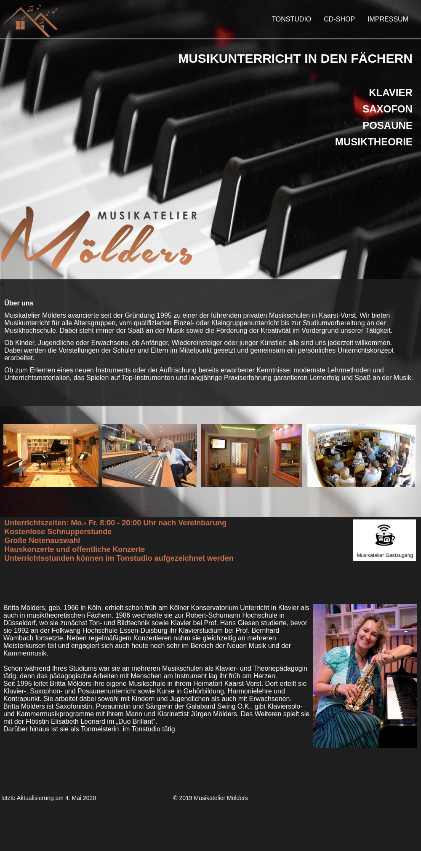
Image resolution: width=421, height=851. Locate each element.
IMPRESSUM (388, 19)
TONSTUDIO (291, 19)
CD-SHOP (339, 19)
